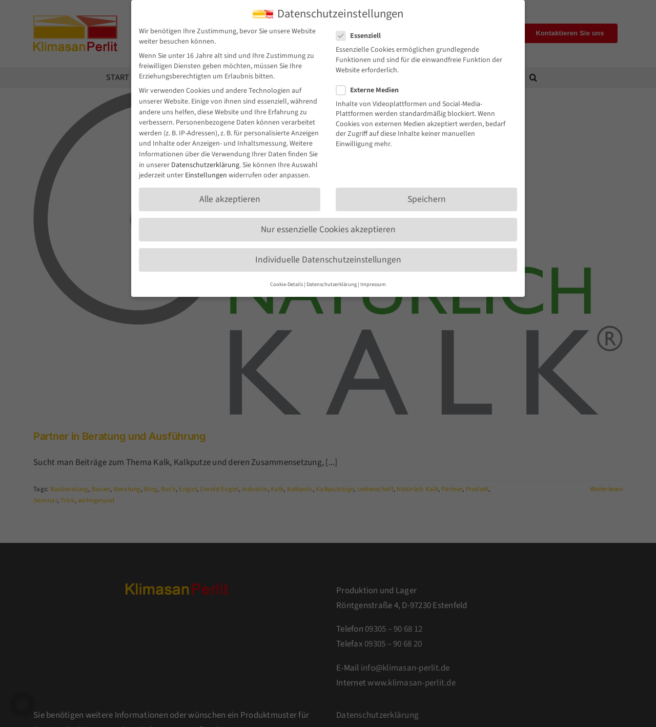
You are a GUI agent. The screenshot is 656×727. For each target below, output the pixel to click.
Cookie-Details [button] (286, 281)
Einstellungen (206, 172)
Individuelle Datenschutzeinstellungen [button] (328, 256)
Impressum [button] (373, 281)
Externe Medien (371, 87)
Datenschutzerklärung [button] (331, 281)
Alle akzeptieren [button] (229, 196)
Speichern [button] (426, 196)
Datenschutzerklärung (205, 162)
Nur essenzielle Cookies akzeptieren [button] (328, 226)
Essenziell (362, 33)
